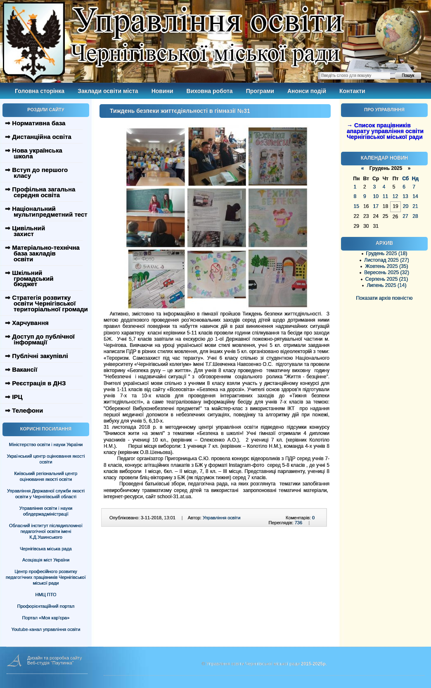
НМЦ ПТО (46, 594)
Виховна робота (210, 91)
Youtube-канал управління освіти (46, 629)
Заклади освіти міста (108, 91)
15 (356, 206)
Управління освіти (221, 517)
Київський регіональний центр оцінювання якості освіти (46, 476)
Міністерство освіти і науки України (46, 444)
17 (375, 206)
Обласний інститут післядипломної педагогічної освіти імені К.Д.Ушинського (46, 531)
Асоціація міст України (45, 559)
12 (395, 196)
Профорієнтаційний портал (45, 606)
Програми (260, 91)
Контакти (352, 91)
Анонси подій (306, 91)
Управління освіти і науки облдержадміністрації (45, 511)
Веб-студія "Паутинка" (50, 662)
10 (375, 196)
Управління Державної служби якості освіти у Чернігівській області (46, 493)
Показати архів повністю (384, 298)
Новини (162, 91)
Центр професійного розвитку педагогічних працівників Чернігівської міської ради (46, 577)
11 (385, 196)
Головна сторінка (39, 91)
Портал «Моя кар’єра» (46, 617)
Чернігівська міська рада (46, 548)
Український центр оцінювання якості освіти (46, 459)
